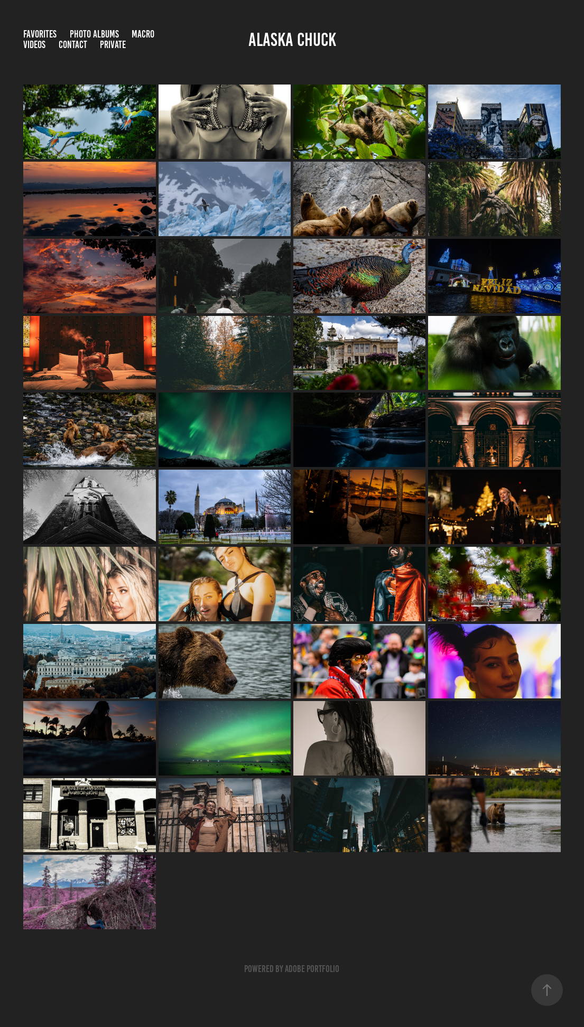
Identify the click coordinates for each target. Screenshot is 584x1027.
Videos (34, 44)
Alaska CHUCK (292, 40)
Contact (73, 44)
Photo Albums (94, 34)
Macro (143, 34)
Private (113, 44)
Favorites (40, 34)
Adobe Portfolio (312, 969)
